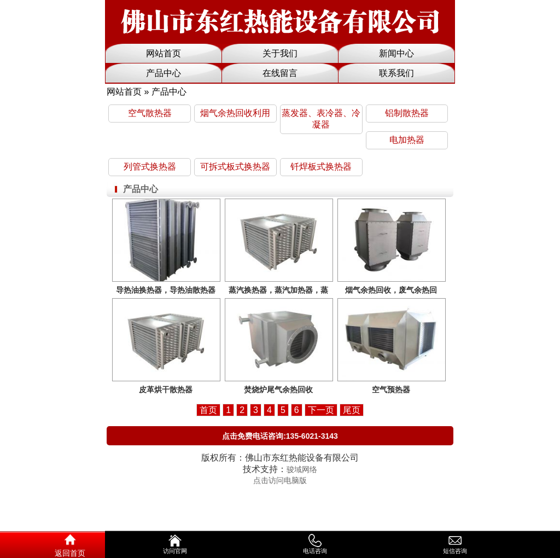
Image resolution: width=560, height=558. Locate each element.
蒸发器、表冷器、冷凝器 (321, 118)
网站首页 (163, 53)
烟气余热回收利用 (235, 113)
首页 (208, 410)
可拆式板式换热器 (235, 166)
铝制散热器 (407, 113)
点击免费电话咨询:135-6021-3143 (280, 436)
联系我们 (396, 73)
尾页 (351, 410)
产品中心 (163, 73)
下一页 (321, 410)
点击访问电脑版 (280, 480)
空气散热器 (150, 113)
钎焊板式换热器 (321, 166)
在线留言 (280, 73)
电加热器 (406, 139)
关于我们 (280, 53)
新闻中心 (396, 53)
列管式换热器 (150, 166)
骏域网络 (302, 469)
